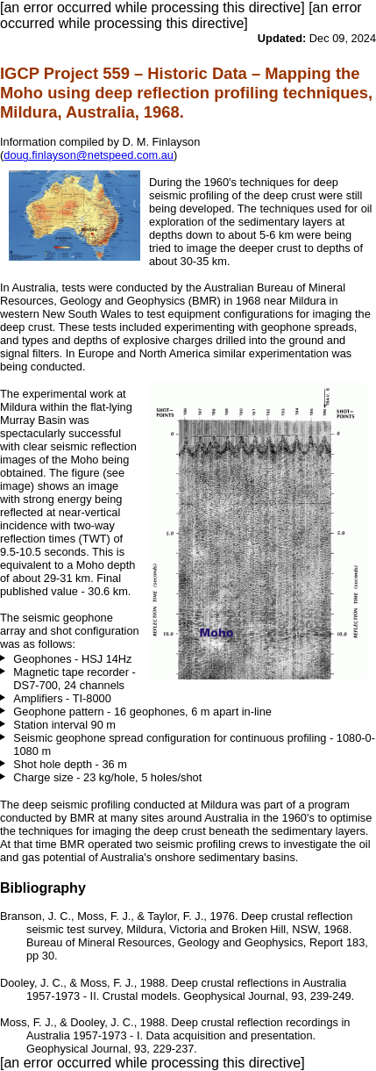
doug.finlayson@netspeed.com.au (89, 155)
